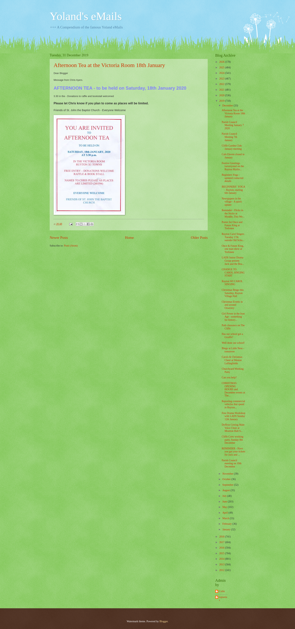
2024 (222, 73)
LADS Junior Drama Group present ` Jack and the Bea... (233, 260)
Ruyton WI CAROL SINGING (232, 283)
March (226, 518)
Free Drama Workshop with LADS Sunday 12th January (233, 416)
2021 (222, 89)
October (226, 479)
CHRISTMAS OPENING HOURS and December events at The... (233, 389)
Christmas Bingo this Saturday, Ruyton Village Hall (233, 293)
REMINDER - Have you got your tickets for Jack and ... (233, 451)
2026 (222, 61)
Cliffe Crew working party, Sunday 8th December (232, 439)
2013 (222, 564)
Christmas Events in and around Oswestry (232, 304)
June (225, 501)
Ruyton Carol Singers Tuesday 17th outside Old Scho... (233, 237)
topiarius (223, 599)
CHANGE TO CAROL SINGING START (233, 272)
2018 (222, 536)
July (224, 496)
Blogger (163, 621)
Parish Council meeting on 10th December (231, 463)
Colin (222, 591)
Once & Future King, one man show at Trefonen (233, 248)
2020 (222, 95)
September (228, 484)
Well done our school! (233, 342)
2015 (222, 553)
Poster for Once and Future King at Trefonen (232, 225)
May (225, 507)
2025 (222, 67)
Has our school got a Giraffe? (232, 336)
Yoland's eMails (86, 16)
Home (129, 238)
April (225, 512)
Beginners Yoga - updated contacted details (232, 177)
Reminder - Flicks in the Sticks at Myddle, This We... (233, 213)
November (228, 473)
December (228, 105)
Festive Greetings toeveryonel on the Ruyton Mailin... (233, 166)
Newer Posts (59, 238)
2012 (222, 570)
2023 (222, 78)
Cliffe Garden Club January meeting (232, 147)
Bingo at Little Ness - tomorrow (233, 350)
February (227, 523)
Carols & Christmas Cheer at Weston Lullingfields (232, 360)
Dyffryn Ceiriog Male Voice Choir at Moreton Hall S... (233, 427)
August (226, 490)
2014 (222, 558)
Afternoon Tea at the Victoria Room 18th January (109, 65)
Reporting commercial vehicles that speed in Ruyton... (233, 404)
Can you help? (229, 377)
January (226, 529)
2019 (222, 100)
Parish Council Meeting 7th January (229, 136)
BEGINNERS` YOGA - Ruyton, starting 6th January (233, 189)
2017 (222, 542)
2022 (222, 84)
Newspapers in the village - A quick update (232, 201)
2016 (222, 547)
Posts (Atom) (71, 245)
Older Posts (199, 238)
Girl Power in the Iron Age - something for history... (233, 316)
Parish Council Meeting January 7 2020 (233, 125)
